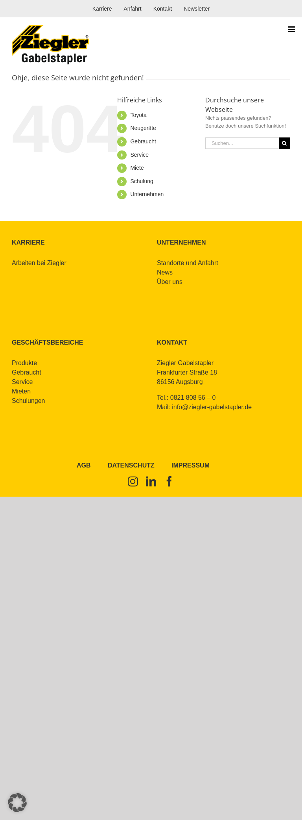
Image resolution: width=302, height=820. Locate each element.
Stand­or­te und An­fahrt (187, 263)
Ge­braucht (143, 141)
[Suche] (284, 143)
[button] (17, 802)
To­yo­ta (138, 115)
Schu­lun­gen (28, 400)
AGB (84, 465)
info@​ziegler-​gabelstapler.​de (212, 407)
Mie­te (137, 168)
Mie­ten (21, 391)
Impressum (190, 465)
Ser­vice (139, 155)
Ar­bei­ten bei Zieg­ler (39, 263)
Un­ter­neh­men (147, 194)
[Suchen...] (242, 143)
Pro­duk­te (24, 363)
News (165, 272)
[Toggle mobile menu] (292, 29)
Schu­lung (141, 181)
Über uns (169, 281)
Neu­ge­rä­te (143, 128)
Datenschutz (131, 465)
